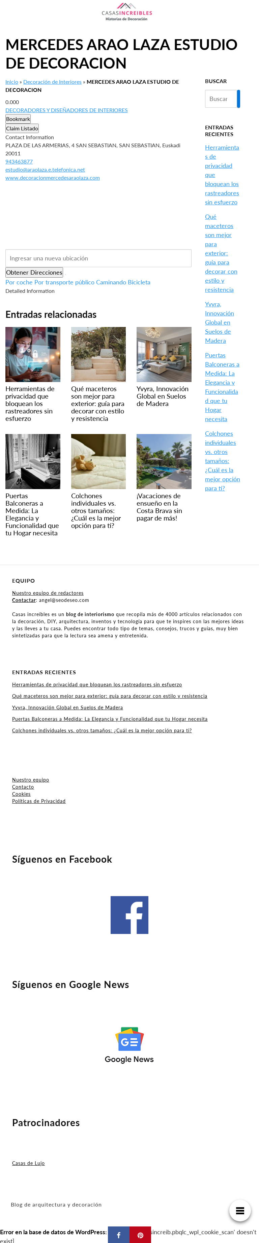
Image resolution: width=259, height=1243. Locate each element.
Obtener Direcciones (34, 272)
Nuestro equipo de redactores (48, 593)
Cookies (21, 794)
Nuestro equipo (30, 780)
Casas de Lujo (28, 1163)
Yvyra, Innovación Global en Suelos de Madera (219, 322)
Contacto (23, 787)
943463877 (19, 161)
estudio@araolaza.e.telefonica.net (45, 169)
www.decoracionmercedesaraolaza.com (52, 177)
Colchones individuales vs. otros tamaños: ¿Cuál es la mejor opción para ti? (222, 461)
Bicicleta (139, 282)
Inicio (11, 81)
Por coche (19, 282)
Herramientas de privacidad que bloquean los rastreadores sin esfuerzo (97, 684)
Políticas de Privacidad (39, 801)
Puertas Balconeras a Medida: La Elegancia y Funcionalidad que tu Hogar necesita (110, 719)
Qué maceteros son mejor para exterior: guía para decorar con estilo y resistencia (221, 253)
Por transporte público (64, 282)
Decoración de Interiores (52, 81)
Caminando (111, 282)
